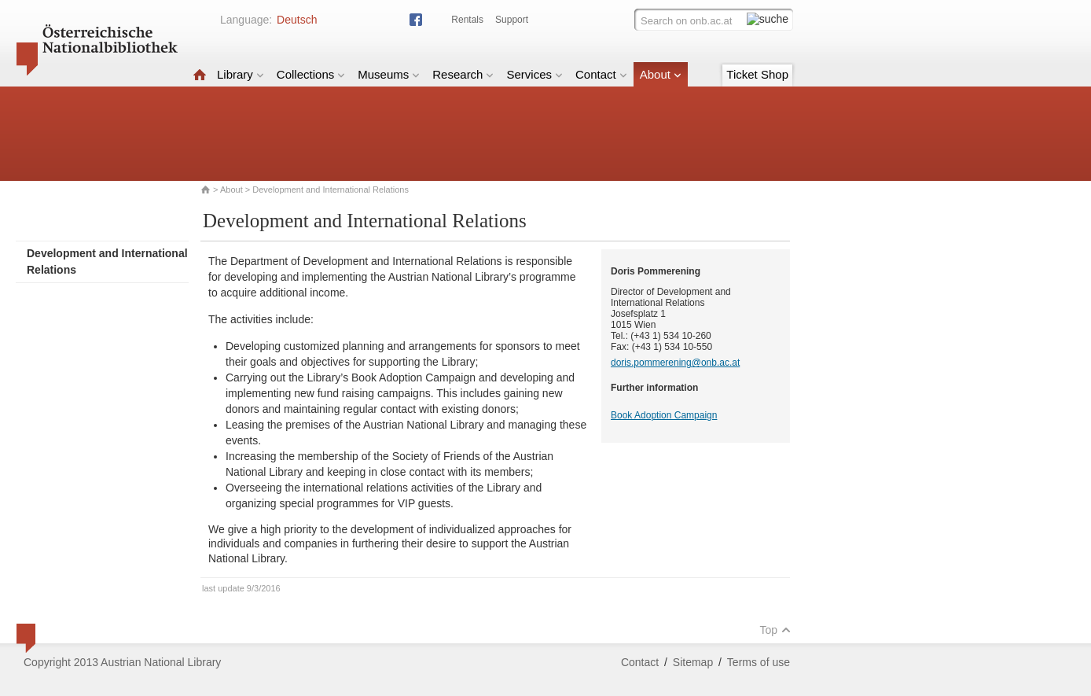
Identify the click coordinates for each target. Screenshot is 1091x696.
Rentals (467, 19)
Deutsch (297, 19)
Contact (601, 74)
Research (463, 74)
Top (775, 630)
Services (534, 74)
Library (240, 74)
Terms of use (758, 662)
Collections (311, 74)
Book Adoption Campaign (664, 415)
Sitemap (693, 662)
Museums (389, 74)
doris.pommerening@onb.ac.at (675, 362)
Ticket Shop (757, 74)
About (660, 74)
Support (511, 19)
